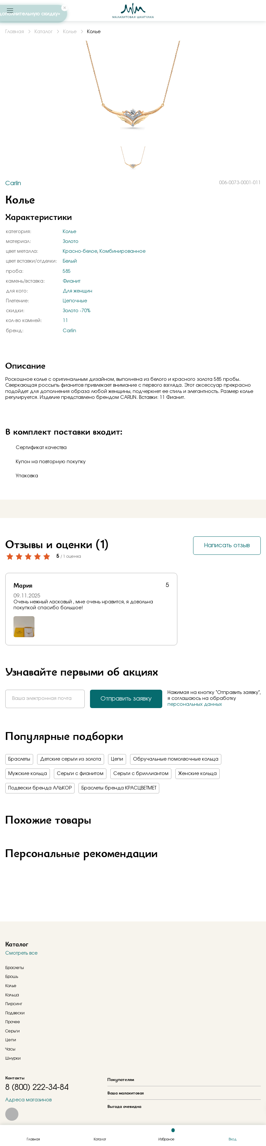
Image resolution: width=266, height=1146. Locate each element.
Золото (70, 241)
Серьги (12, 1031)
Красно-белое (80, 251)
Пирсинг (13, 1004)
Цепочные (75, 301)
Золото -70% (76, 311)
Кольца (12, 995)
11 (65, 320)
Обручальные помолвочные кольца (175, 759)
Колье (69, 231)
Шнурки (13, 1058)
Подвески (15, 1013)
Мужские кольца (27, 773)
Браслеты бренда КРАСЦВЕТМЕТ (118, 788)
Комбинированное (122, 251)
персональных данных (194, 704)
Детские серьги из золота (70, 759)
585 (67, 271)
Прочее (12, 1022)
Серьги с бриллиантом (140, 773)
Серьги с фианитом (80, 773)
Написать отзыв (227, 546)
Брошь (11, 977)
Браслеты (19, 759)
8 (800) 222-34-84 (36, 1088)
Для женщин (77, 291)
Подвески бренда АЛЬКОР (40, 788)
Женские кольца (197, 773)
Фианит (71, 281)
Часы (10, 1049)
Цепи (117, 759)
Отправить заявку (126, 699)
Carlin (69, 331)
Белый (70, 261)
